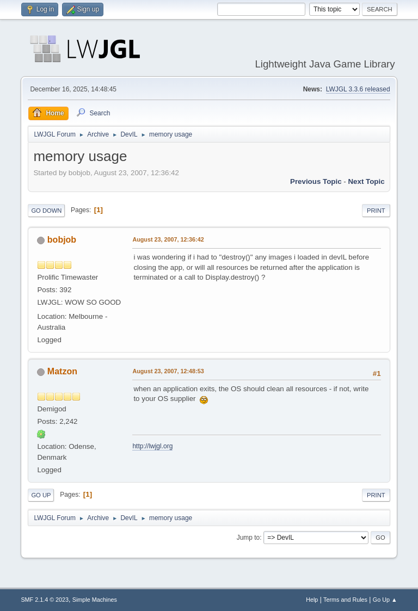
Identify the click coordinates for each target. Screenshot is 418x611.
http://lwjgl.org (152, 446)
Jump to (248, 537)
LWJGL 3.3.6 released (358, 89)
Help (312, 599)
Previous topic (316, 181)
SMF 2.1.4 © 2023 (45, 599)
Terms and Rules (345, 599)
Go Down (46, 210)
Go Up (41, 495)
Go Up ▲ (385, 599)
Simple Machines (94, 599)
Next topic (366, 181)
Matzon (62, 371)
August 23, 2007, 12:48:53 (168, 371)
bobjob (61, 239)
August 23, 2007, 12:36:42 (168, 239)
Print (376, 210)
